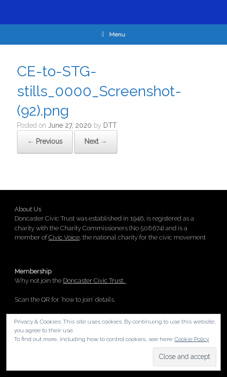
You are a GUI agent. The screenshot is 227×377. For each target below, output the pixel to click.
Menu (113, 34)
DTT (110, 125)
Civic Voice (64, 237)
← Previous (45, 141)
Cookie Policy (192, 339)
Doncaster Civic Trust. (94, 280)
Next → (95, 141)
